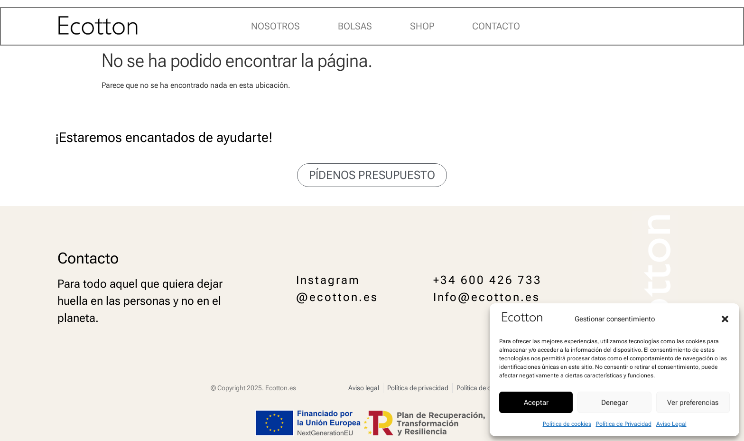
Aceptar (536, 402)
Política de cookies (567, 424)
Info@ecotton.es (486, 297)
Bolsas (355, 26)
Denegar (614, 402)
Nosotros (275, 26)
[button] (725, 319)
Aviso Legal (671, 424)
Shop (422, 26)
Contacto (496, 26)
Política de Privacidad (623, 424)
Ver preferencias (692, 402)
